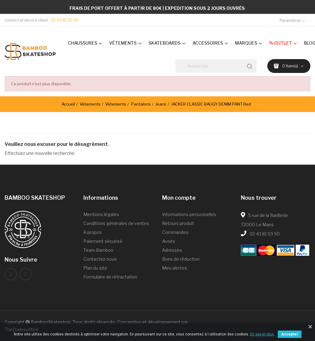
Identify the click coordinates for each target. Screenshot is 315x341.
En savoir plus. (262, 334)
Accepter (289, 334)
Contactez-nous (100, 259)
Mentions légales (101, 214)
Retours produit (178, 223)
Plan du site (95, 268)
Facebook (11, 274)
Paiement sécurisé (102, 241)
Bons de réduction (181, 259)
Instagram (25, 274)
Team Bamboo (98, 250)
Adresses (172, 250)
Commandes (175, 232)
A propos (92, 232)
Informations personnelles (189, 214)
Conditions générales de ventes (116, 223)
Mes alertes (174, 268)
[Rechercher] (216, 66)
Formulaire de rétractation (110, 276)
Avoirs (168, 241)
